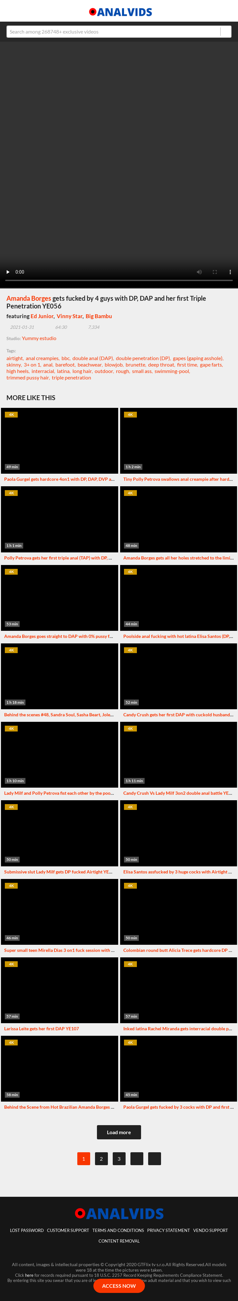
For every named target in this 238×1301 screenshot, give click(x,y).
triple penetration (71, 377)
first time (187, 364)
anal (47, 364)
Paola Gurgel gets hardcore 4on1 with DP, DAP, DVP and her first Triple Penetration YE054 (94, 479)
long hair (82, 371)
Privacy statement (168, 1230)
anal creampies (42, 358)
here (29, 1275)
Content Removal (119, 1241)
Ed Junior (42, 316)
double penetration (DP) (143, 358)
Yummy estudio (39, 338)
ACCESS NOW (119, 1286)
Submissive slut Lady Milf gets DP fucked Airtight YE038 (60, 871)
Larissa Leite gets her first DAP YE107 (41, 1028)
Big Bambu (99, 316)
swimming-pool (172, 371)
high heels (17, 371)
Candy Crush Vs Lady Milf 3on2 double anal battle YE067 (179, 793)
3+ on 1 (32, 364)
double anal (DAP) (92, 358)
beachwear (90, 364)
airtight (14, 358)
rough (122, 371)
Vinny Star (69, 316)
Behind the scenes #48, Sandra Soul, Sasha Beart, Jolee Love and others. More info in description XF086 (107, 714)
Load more (119, 1132)
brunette (135, 364)
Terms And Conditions (118, 1230)
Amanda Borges (28, 298)
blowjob (114, 364)
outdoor (104, 371)
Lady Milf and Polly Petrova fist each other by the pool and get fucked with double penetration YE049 (104, 793)
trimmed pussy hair (27, 377)
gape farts (211, 364)
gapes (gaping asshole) (198, 358)
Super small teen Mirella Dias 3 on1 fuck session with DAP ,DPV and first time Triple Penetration (100, 950)
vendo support (210, 1230)
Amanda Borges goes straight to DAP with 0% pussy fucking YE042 (70, 636)
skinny (13, 364)
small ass (142, 371)
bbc (66, 358)
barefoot (65, 364)
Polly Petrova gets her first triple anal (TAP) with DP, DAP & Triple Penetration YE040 (89, 557)
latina (63, 371)
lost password (27, 1230)
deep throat (161, 364)
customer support (68, 1230)
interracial (43, 371)
